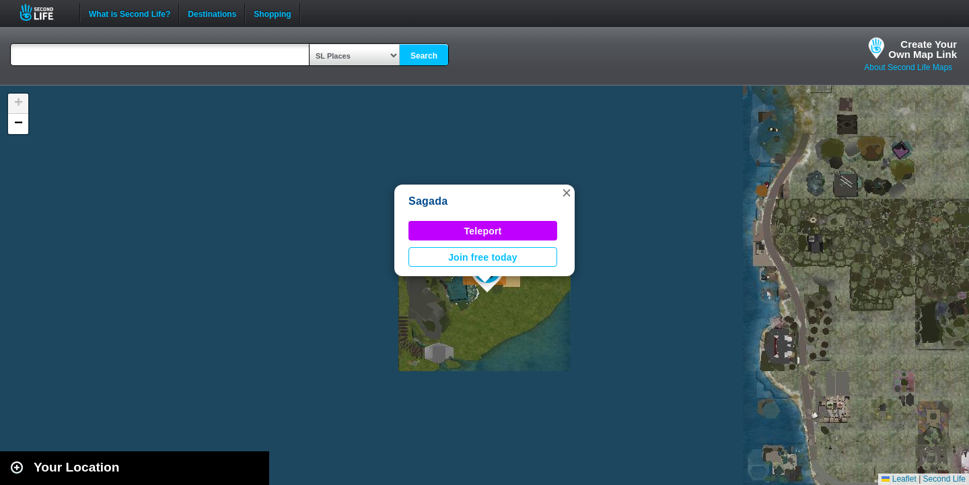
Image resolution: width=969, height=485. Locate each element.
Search (423, 56)
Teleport (483, 231)
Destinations (212, 12)
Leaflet (899, 479)
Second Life (44, 12)
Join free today (482, 257)
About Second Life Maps (908, 67)
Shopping (272, 12)
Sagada (427, 201)
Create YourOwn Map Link (922, 49)
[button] (567, 193)
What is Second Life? (129, 12)
